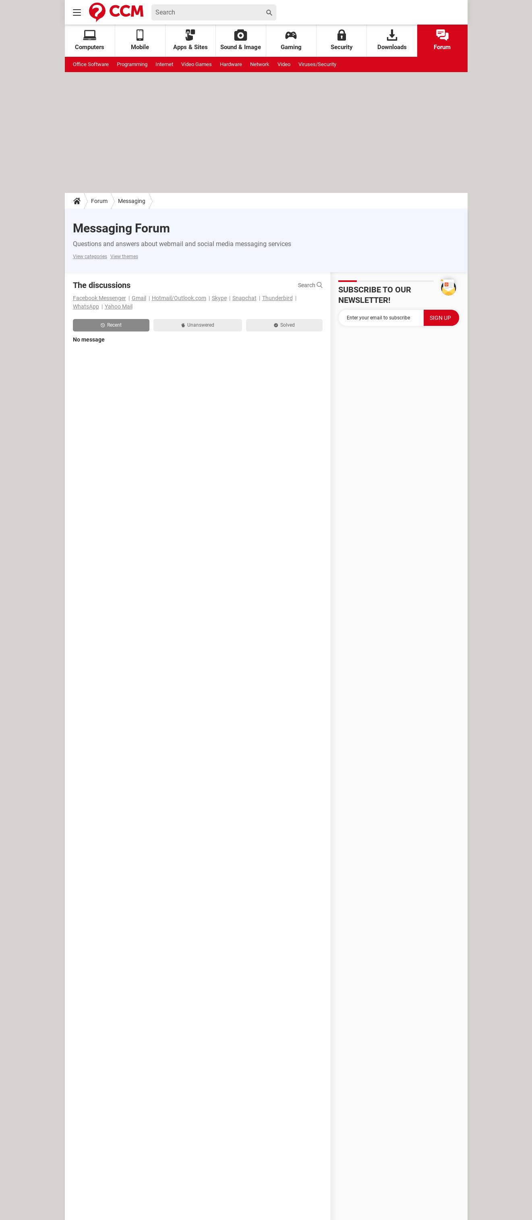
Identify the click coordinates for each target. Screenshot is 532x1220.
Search (310, 285)
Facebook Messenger (99, 298)
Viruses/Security (317, 64)
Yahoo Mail (118, 306)
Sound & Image (240, 40)
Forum (442, 40)
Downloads (392, 40)
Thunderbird (277, 298)
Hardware (231, 64)
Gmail (139, 298)
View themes (124, 256)
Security (342, 40)
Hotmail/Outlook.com (179, 298)
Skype (219, 298)
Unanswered (197, 325)
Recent (111, 325)
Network (259, 64)
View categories (90, 256)
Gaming (291, 40)
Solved (284, 325)
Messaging (131, 201)
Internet (164, 64)
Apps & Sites (190, 40)
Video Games (196, 64)
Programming (132, 64)
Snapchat (244, 298)
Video (283, 64)
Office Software (91, 64)
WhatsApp (86, 306)
